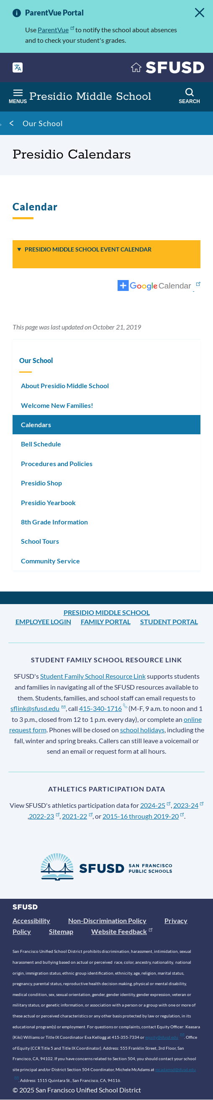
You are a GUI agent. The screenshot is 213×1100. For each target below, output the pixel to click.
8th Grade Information (54, 522)
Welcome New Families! (57, 405)
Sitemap (61, 931)
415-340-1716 (103, 708)
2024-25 (155, 805)
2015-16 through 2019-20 (143, 816)
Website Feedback (121, 931)
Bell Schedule (41, 444)
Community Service (50, 561)
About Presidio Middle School (65, 385)
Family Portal (106, 621)
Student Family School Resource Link (93, 676)
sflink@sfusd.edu (37, 708)
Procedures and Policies (56, 463)
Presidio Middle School (107, 612)
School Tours (40, 541)
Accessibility (31, 920)
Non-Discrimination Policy (107, 920)
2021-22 (77, 816)
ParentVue (56, 30)
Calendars (36, 424)
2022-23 (44, 816)
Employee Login (43, 621)
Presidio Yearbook (48, 502)
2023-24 (188, 805)
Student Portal (169, 621)
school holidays (142, 730)
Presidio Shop (41, 483)
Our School (43, 123)
